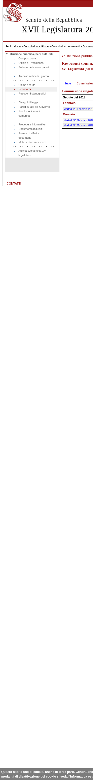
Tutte (68, 83)
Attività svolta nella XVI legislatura (33, 153)
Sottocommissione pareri (34, 67)
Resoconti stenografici (32, 93)
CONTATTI (14, 183)
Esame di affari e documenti (29, 135)
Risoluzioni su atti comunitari (29, 113)
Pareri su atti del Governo (34, 106)
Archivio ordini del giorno (34, 76)
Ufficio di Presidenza (31, 62)
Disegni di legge (28, 102)
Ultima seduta (27, 84)
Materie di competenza (32, 142)
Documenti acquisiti (30, 128)
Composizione (27, 58)
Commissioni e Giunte (36, 46)
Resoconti (25, 89)
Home (17, 46)
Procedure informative (32, 124)
